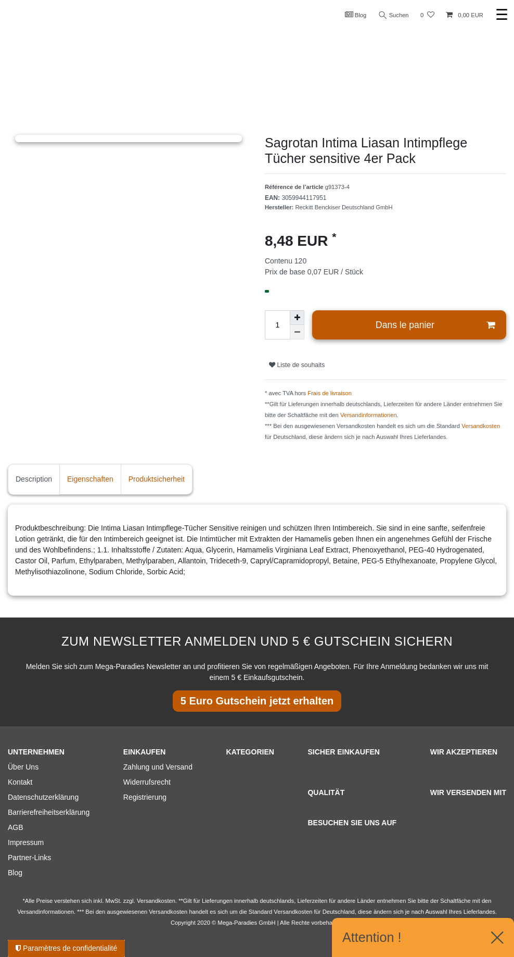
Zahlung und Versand (157, 767)
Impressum (26, 842)
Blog (356, 14)
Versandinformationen (368, 415)
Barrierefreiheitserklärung (48, 812)
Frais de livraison (329, 393)
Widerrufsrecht (147, 782)
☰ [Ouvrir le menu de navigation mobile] (501, 15)
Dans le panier (435, 325)
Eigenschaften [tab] (90, 479)
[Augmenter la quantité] (297, 317)
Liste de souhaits (297, 365)
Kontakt (20, 782)
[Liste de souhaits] (427, 15)
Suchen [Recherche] (393, 15)
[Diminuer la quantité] (297, 332)
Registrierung (144, 797)
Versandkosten (480, 426)
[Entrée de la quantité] (277, 324)
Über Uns (23, 767)
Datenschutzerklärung (43, 797)
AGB (15, 827)
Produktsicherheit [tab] (156, 479)
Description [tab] (34, 479)
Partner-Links (29, 857)
